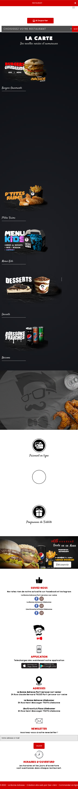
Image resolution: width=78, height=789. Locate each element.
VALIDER (39, 746)
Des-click (52, 785)
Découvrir (62, 564)
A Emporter (40, 20)
